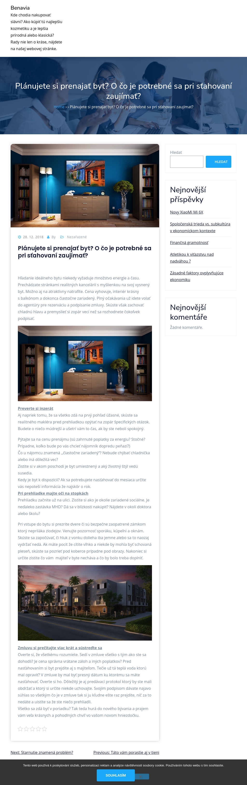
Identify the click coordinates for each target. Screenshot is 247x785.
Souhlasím (116, 775)
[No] (140, 776)
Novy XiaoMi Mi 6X (186, 212)
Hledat (176, 152)
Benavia (20, 8)
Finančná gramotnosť (189, 242)
